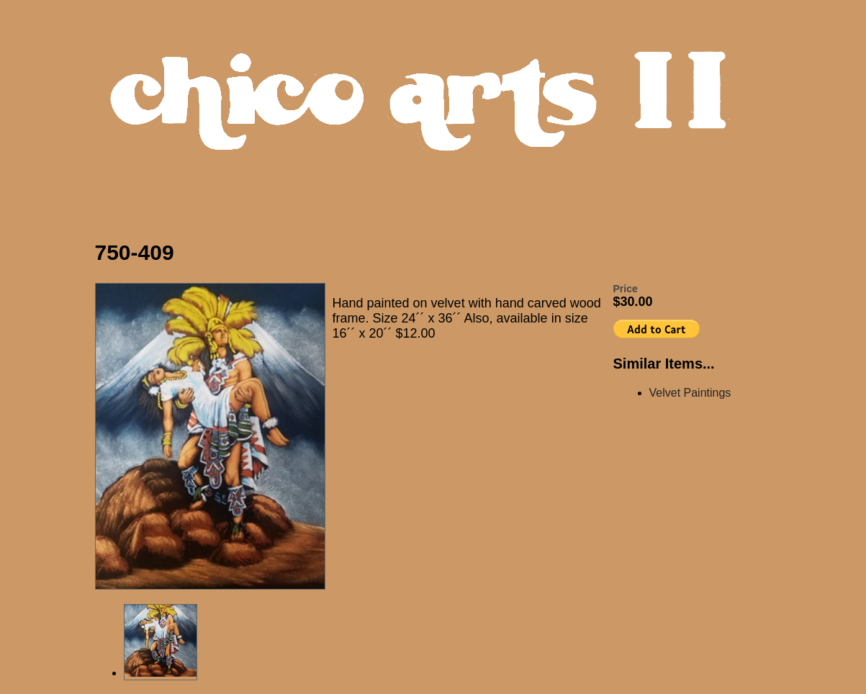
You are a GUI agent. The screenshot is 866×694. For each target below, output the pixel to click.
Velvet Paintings (690, 393)
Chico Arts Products (437, 112)
